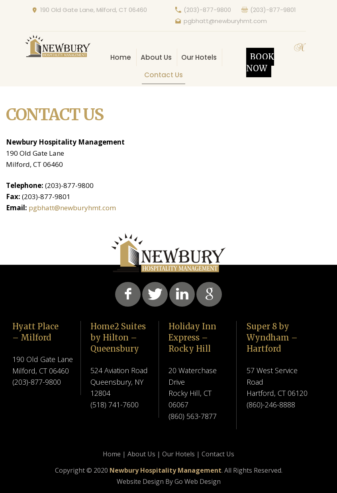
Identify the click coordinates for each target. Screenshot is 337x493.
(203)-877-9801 (273, 10)
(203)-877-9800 (207, 10)
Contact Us (163, 75)
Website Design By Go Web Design (169, 481)
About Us (156, 57)
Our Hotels (199, 57)
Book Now (260, 62)
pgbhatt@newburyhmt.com (225, 21)
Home (120, 57)
